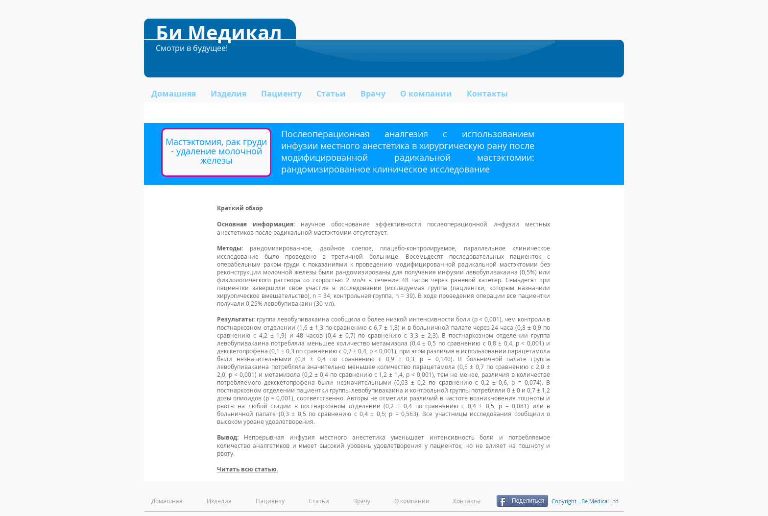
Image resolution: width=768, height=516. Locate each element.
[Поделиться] (522, 501)
